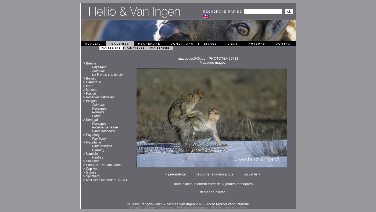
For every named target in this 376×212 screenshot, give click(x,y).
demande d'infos (212, 192)
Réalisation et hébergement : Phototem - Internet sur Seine (211, 207)
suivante (250, 174)
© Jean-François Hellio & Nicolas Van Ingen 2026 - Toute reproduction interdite (188, 204)
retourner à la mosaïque (215, 174)
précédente (177, 174)
